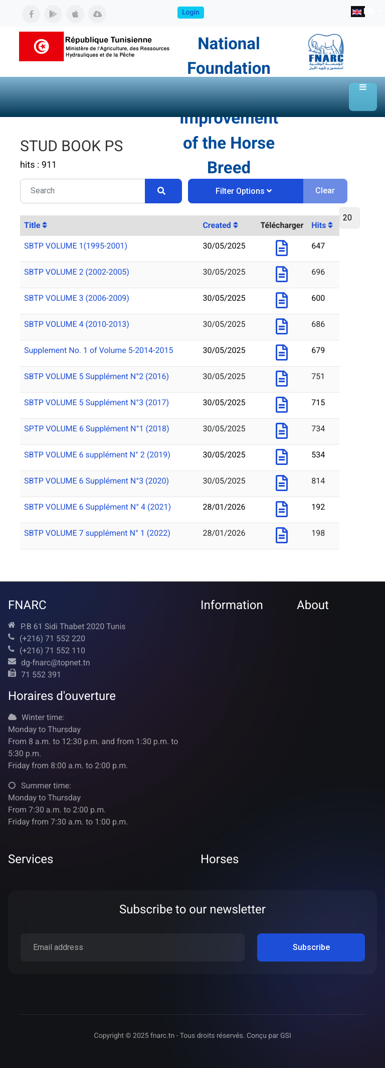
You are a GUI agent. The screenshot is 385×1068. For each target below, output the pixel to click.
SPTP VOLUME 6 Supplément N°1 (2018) (96, 428)
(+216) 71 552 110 (52, 650)
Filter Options (244, 191)
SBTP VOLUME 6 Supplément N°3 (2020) (96, 481)
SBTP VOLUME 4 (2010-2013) (76, 324)
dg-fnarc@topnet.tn (55, 662)
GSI (285, 1036)
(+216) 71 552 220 (52, 638)
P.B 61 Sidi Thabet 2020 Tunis (73, 626)
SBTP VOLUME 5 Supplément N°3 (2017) (96, 402)
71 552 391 (41, 674)
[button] (363, 97)
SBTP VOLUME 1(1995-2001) (75, 246)
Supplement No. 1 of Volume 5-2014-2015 (98, 350)
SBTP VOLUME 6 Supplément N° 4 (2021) (97, 507)
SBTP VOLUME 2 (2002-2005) (76, 272)
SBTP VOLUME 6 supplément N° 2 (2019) (97, 454)
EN (358, 11)
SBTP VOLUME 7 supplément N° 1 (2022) (97, 533)
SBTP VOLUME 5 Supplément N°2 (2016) (96, 376)
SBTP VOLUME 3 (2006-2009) (76, 298)
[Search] (163, 191)
